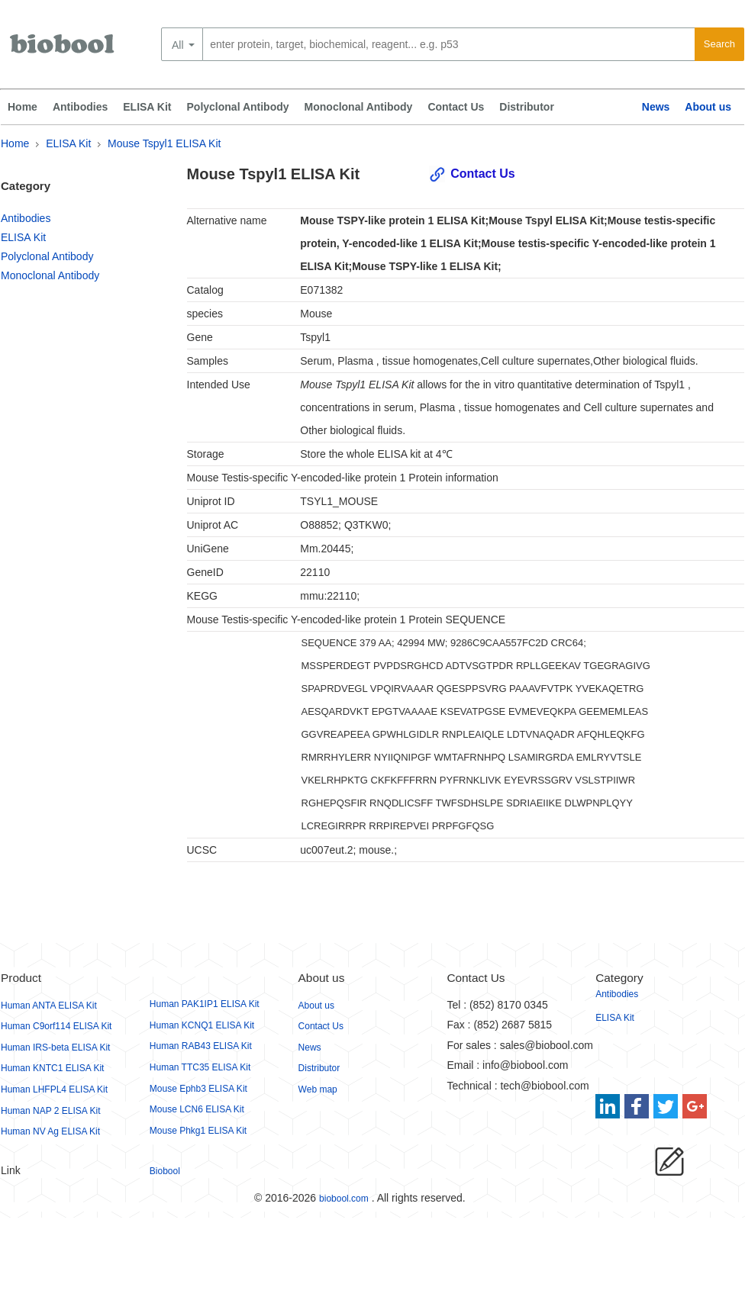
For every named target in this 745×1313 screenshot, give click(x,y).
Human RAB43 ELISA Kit (201, 1046)
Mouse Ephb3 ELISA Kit (198, 1088)
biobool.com (344, 1198)
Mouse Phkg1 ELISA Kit (198, 1130)
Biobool (165, 1171)
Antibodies (80, 107)
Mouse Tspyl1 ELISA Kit (164, 143)
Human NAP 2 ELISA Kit (51, 1110)
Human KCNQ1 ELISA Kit (202, 1025)
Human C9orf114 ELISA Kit (56, 1026)
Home (22, 107)
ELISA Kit (147, 107)
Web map (317, 1089)
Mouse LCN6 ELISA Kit (197, 1109)
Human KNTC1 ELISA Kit (52, 1068)
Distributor (526, 107)
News (656, 107)
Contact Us (455, 107)
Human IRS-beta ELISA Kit (55, 1047)
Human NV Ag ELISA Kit (50, 1131)
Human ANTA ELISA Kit (49, 1005)
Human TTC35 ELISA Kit (200, 1067)
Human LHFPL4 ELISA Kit (54, 1089)
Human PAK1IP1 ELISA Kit (205, 1004)
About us (708, 107)
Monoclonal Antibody (359, 107)
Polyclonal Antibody (238, 107)
